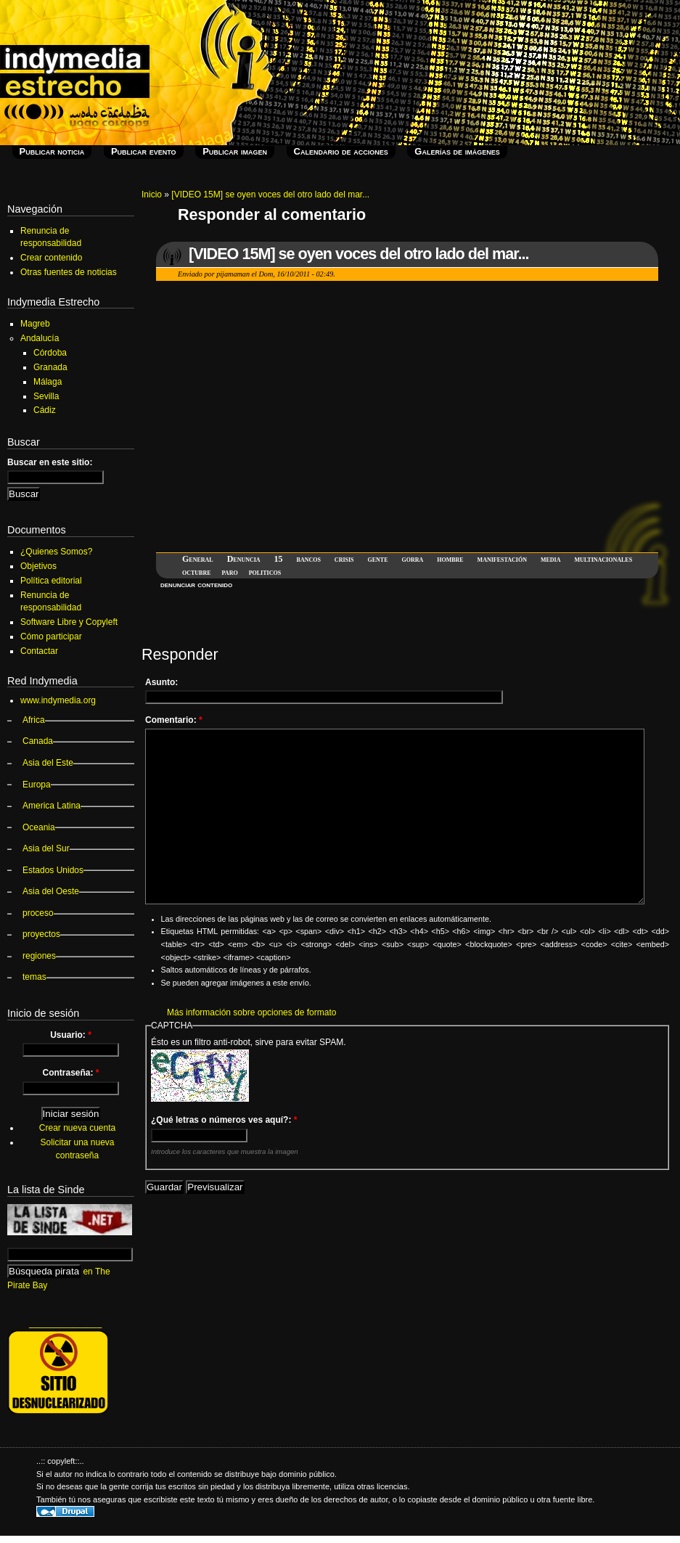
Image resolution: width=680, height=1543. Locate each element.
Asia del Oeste (50, 891)
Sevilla (46, 396)
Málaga (47, 382)
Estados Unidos (52, 870)
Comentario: (173, 720)
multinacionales (603, 559)
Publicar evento (143, 151)
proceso (38, 913)
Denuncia (244, 559)
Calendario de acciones (341, 151)
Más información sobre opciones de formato (251, 1012)
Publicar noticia (52, 151)
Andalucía (39, 338)
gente (378, 559)
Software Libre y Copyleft (69, 622)
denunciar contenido (196, 584)
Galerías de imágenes (456, 151)
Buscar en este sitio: (49, 462)
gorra (412, 559)
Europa (36, 784)
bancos (309, 559)
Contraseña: (70, 1073)
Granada (50, 367)
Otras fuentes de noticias (68, 272)
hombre (450, 559)
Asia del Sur (46, 848)
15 (278, 559)
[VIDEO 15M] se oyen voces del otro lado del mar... (270, 194)
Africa (33, 720)
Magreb (35, 324)
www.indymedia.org (58, 700)
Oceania (38, 827)
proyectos (41, 934)
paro (230, 572)
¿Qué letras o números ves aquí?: (224, 1120)
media (551, 559)
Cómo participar (51, 636)
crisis (344, 559)
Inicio (152, 194)
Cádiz (44, 410)
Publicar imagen (234, 151)
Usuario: (70, 1035)
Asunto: (161, 682)
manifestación (502, 559)
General (197, 559)
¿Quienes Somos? (56, 552)
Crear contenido (51, 258)
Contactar (39, 651)
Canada (37, 741)
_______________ (65, 1323)
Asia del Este (47, 763)
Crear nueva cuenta (77, 1128)
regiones (39, 956)
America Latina (51, 806)
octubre (196, 572)
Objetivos (38, 566)
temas (34, 977)
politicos (265, 572)
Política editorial (51, 581)
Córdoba (50, 353)
